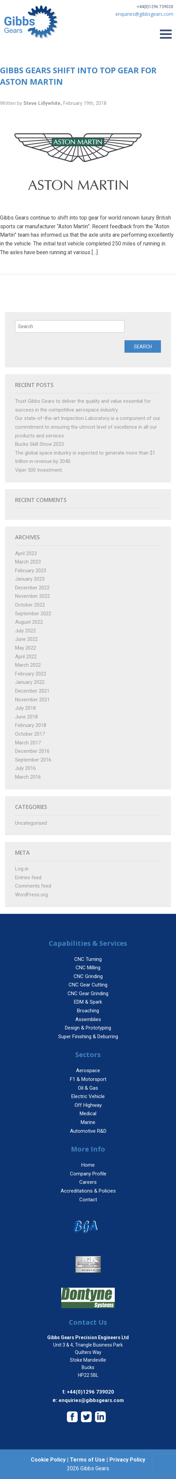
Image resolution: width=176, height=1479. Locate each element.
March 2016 (28, 777)
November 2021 (32, 700)
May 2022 (25, 648)
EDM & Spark (88, 1002)
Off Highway (88, 1105)
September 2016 (33, 760)
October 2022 (30, 605)
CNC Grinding (88, 976)
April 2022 (26, 657)
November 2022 (32, 596)
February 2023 (30, 571)
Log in (21, 869)
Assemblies (88, 1019)
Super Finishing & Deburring (88, 1037)
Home (88, 1165)
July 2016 (25, 768)
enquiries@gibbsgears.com (91, 1400)
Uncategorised (31, 823)
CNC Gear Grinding (88, 993)
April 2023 (26, 553)
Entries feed (28, 877)
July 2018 (25, 708)
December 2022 (32, 588)
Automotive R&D (88, 1131)
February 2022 (30, 674)
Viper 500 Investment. (39, 470)
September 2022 (33, 614)
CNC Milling (88, 968)
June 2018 (26, 717)
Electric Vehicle (88, 1096)
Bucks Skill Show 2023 (39, 444)
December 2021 (32, 691)
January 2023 (30, 579)
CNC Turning (88, 959)
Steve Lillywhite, (43, 103)
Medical (88, 1114)
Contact (88, 1200)
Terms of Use (87, 1459)
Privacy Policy (127, 1459)
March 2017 (28, 743)
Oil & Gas (88, 1088)
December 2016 (32, 751)
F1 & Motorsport (88, 1079)
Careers (88, 1182)
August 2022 (29, 622)
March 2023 (28, 562)
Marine (88, 1122)
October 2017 (30, 734)
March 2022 (28, 665)
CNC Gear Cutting (88, 985)
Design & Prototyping (88, 1028)
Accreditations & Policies (88, 1191)
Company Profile (88, 1174)
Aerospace (88, 1070)
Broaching (88, 1011)
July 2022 (25, 631)
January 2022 (30, 682)
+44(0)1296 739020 (155, 7)
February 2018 (30, 725)
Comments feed (33, 886)
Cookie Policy (48, 1459)
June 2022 (26, 639)
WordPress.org (31, 895)
